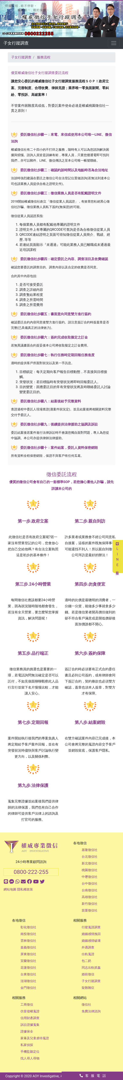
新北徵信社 (89, 863)
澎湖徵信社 (28, 981)
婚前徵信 (88, 974)
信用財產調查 (29, 1018)
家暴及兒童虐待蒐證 (34, 1038)
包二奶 (86, 961)
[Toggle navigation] (114, 43)
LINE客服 (117, 556)
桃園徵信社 (89, 870)
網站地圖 (10, 889)
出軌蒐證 (88, 954)
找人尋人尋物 (29, 1058)
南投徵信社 (28, 934)
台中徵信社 (89, 883)
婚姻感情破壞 (91, 941)
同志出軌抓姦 (91, 967)
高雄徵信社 (89, 897)
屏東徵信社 (28, 954)
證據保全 (26, 1031)
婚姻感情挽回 (91, 934)
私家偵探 (26, 1045)
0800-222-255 (31, 872)
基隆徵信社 (89, 850)
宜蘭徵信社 (28, 961)
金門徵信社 (28, 988)
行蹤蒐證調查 (91, 927)
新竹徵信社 (89, 904)
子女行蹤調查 (16, 43)
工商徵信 (26, 1004)
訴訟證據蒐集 (29, 1025)
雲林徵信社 (28, 941)
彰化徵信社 (28, 927)
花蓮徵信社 (28, 967)
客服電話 (94, 1076)
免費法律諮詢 (91, 1011)
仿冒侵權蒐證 (29, 1011)
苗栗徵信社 (89, 910)
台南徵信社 (89, 890)
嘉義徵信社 (28, 947)
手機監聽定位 (29, 1052)
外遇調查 (88, 947)
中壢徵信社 (89, 877)
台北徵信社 (89, 857)
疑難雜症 (88, 988)
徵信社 (86, 1004)
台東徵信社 (28, 974)
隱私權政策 (25, 889)
